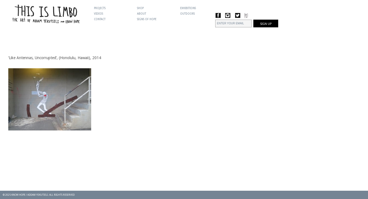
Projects (100, 8)
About (141, 13)
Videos (98, 13)
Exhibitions (188, 8)
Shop (140, 8)
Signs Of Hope (146, 19)
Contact (100, 19)
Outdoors (187, 13)
